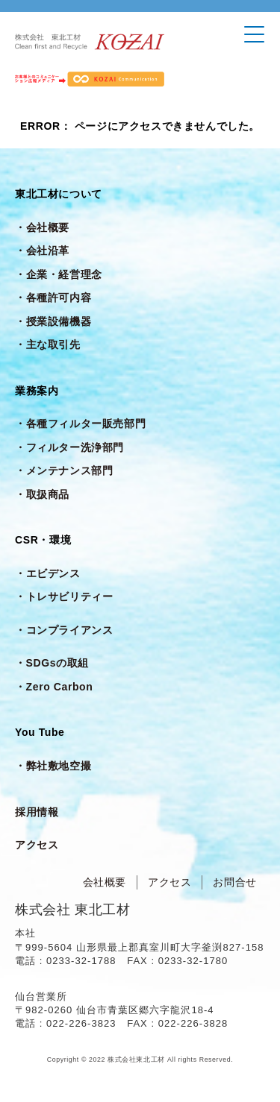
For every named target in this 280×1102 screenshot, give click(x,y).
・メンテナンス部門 (64, 470)
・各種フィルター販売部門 (80, 423)
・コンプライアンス (64, 630)
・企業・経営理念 (58, 274)
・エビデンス (48, 573)
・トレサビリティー (64, 596)
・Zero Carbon (54, 687)
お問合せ (234, 882)
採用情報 (36, 812)
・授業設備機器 (53, 321)
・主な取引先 (48, 344)
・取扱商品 (42, 494)
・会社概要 (42, 227)
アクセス (36, 845)
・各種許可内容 (53, 297)
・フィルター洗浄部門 (69, 447)
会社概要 (104, 882)
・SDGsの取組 (52, 663)
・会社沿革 (42, 250)
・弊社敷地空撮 (53, 766)
